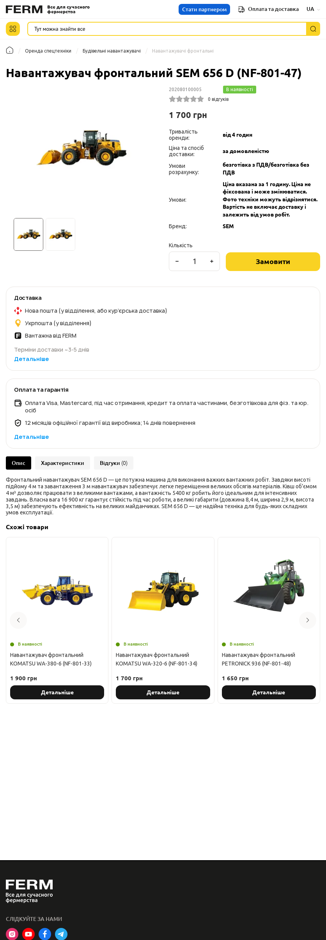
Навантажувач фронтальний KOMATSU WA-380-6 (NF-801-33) (51, 659)
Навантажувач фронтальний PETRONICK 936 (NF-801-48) (258, 659)
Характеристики (62, 463)
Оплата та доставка (268, 9)
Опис (18, 463)
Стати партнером (204, 9)
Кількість (181, 245)
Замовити (273, 261)
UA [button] (313, 9)
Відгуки (114, 463)
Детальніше (31, 359)
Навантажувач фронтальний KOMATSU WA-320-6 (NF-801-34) (156, 659)
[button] (13, 29)
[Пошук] (313, 29)
